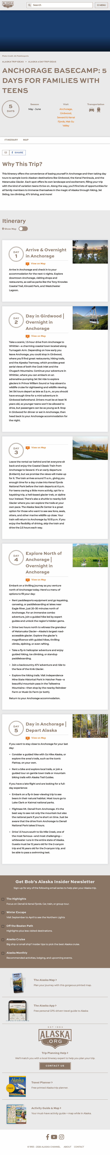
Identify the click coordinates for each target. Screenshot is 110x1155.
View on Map (35, 264)
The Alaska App (45, 1005)
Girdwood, (66, 113)
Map (26, 140)
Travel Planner (42, 1082)
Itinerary (11, 140)
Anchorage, (65, 109)
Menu (101, 5)
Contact (79, 1147)
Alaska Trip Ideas (13, 62)
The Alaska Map (45, 980)
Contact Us (55, 1066)
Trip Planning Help (55, 1053)
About (67, 1147)
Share (17, 153)
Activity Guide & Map (46, 1108)
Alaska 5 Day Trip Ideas (42, 62)
